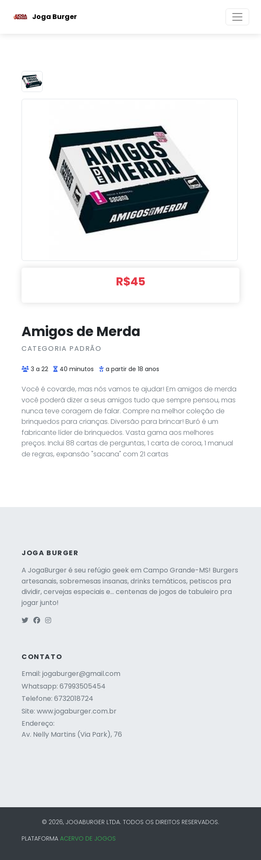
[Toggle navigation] (237, 16)
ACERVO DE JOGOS (88, 838)
